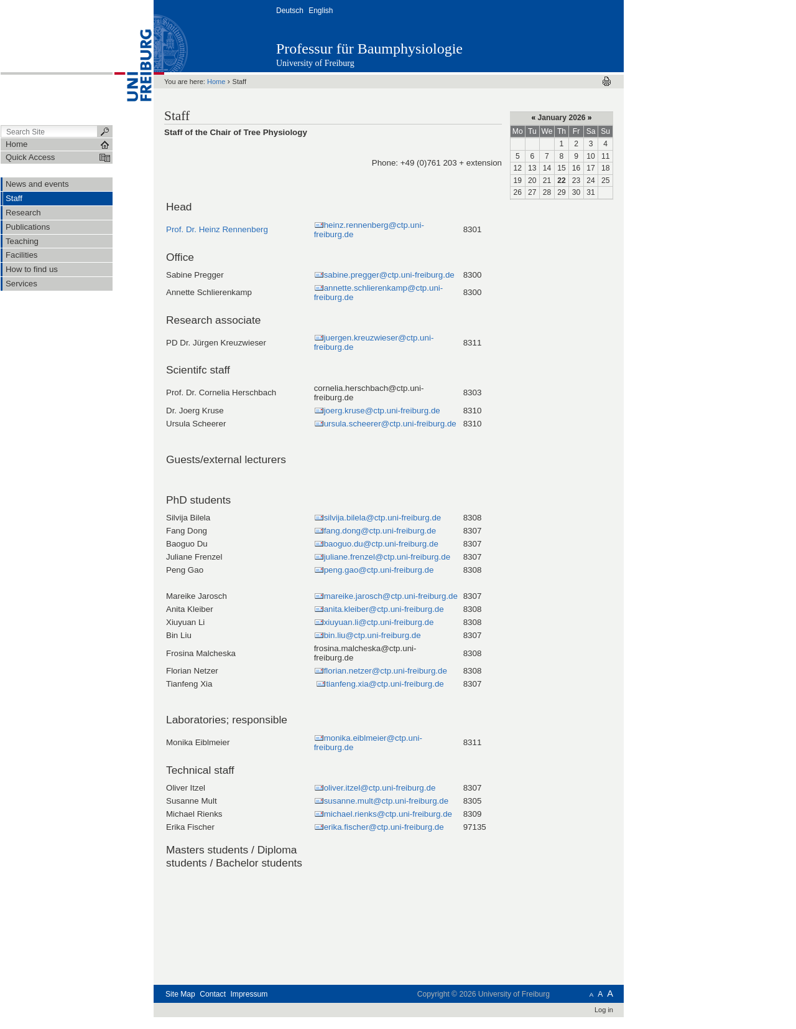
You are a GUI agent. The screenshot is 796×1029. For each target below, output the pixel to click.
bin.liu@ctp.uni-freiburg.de (372, 635)
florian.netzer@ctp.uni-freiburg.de (385, 670)
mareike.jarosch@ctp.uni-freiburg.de (391, 596)
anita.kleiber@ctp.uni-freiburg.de (384, 609)
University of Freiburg (315, 63)
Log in (604, 1009)
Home (216, 81)
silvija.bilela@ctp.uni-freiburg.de (383, 517)
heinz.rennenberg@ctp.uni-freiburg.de (369, 229)
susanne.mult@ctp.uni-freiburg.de (386, 801)
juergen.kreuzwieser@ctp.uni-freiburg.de (374, 342)
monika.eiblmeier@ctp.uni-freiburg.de (368, 742)
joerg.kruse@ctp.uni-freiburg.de (382, 410)
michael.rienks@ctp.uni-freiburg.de (388, 814)
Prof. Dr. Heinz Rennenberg (217, 229)
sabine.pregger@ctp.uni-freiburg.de (389, 275)
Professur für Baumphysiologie (369, 48)
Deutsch (289, 10)
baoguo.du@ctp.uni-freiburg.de (381, 543)
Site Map (180, 994)
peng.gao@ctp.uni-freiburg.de (379, 570)
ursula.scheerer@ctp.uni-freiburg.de (390, 423)
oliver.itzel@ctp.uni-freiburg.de (380, 787)
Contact (213, 994)
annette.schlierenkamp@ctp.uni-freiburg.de (378, 292)
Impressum (248, 994)
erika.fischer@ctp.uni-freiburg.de (384, 827)
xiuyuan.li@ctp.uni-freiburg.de (379, 622)
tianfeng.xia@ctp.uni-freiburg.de (384, 683)
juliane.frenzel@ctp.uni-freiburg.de (387, 556)
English (320, 10)
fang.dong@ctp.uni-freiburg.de (380, 530)
